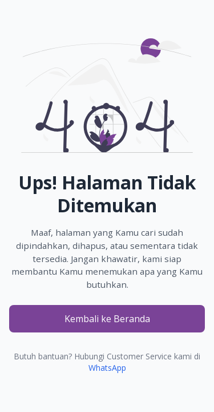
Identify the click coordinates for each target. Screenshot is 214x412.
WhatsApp (107, 367)
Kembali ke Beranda (107, 318)
